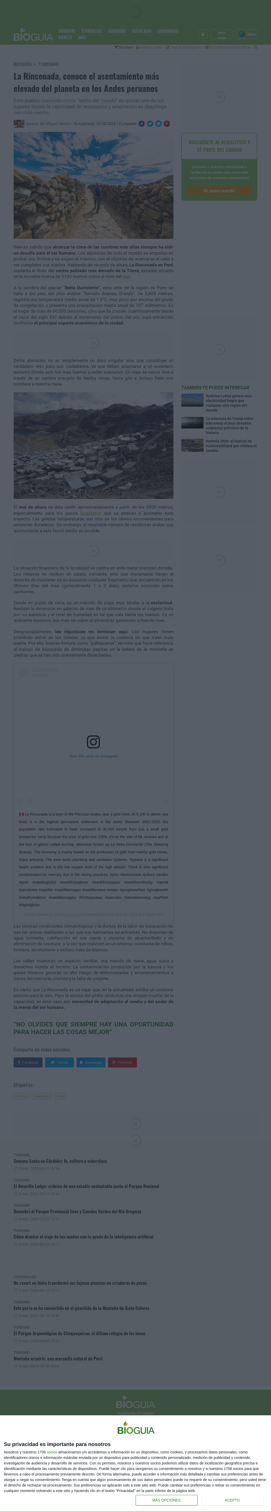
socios (52, 1452)
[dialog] (135, 1464)
